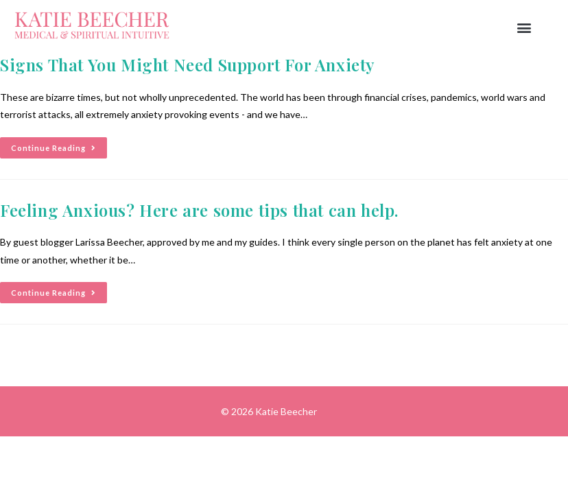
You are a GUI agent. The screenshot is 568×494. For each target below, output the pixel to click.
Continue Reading (59, 144)
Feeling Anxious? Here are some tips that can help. (199, 210)
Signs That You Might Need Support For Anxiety (187, 64)
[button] (523, 27)
